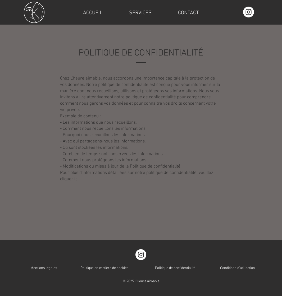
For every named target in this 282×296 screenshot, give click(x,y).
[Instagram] (248, 12)
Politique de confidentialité (175, 268)
